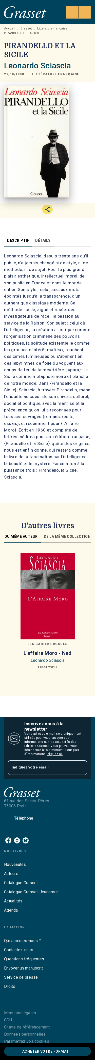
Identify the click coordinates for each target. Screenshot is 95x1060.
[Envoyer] (81, 767)
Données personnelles (25, 1034)
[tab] (18, 240)
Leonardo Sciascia (37, 65)
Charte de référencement (27, 1027)
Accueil (9, 28)
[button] (55, 74)
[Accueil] (25, 12)
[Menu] (78, 12)
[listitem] (8, 840)
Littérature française (52, 28)
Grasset (26, 28)
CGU (8, 1020)
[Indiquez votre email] (41, 767)
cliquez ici (55, 754)
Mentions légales (20, 1012)
